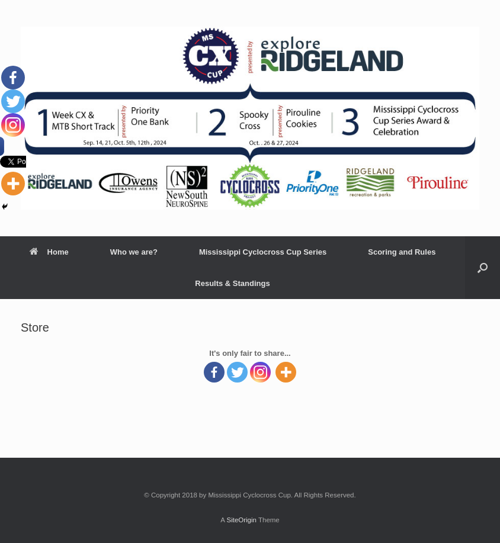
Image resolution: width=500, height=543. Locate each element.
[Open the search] (482, 267)
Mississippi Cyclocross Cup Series (262, 252)
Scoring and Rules (401, 252)
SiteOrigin (241, 519)
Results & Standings (232, 283)
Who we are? (134, 252)
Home (49, 252)
